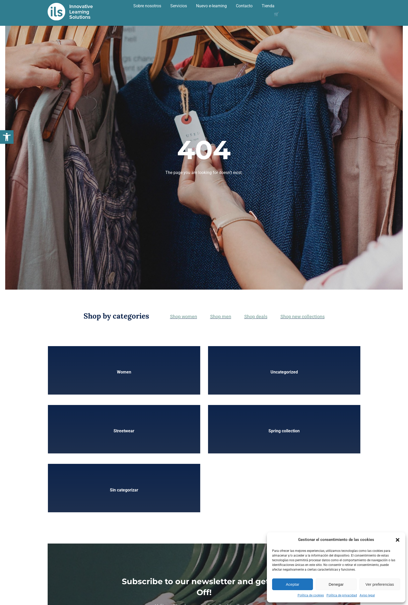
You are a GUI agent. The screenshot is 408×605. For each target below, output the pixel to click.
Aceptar (292, 584)
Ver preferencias (380, 584)
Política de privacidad (342, 595)
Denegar (336, 584)
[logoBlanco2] (70, 4)
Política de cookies (311, 595)
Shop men (220, 316)
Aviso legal (367, 595)
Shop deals (255, 316)
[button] (7, 137)
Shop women (183, 316)
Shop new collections (302, 316)
